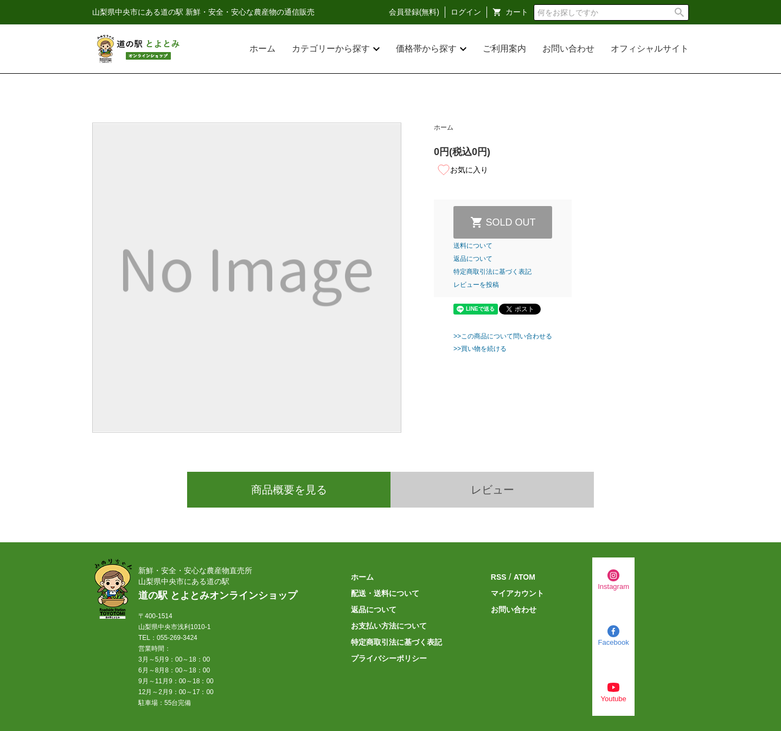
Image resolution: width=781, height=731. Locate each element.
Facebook (613, 642)
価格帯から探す (426, 48)
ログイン (466, 12)
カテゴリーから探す (331, 48)
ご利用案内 (504, 48)
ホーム (262, 48)
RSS (499, 577)
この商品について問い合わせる (506, 336)
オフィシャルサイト (650, 48)
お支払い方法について (389, 625)
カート (516, 12)
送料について (472, 245)
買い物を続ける (484, 348)
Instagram (613, 586)
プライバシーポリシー (389, 658)
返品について (472, 258)
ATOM (524, 577)
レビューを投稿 (476, 284)
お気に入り (462, 169)
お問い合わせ (568, 48)
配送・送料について (385, 593)
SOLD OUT (511, 222)
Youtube (613, 699)
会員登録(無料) (414, 12)
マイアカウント (517, 593)
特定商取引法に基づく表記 (492, 271)
